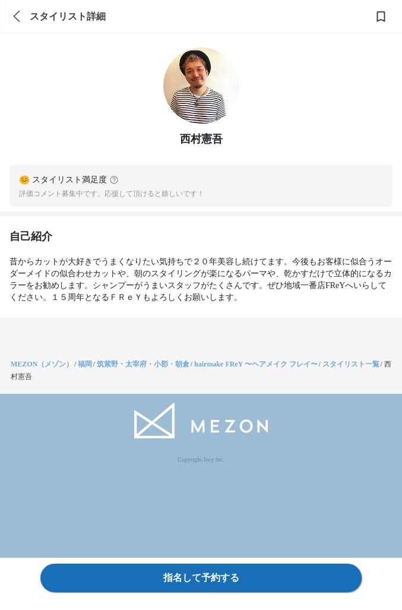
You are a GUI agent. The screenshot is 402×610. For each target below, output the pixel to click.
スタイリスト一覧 (350, 364)
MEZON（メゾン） (42, 364)
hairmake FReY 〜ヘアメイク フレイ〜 (256, 364)
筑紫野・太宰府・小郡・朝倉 (143, 364)
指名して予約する (201, 578)
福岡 (85, 364)
